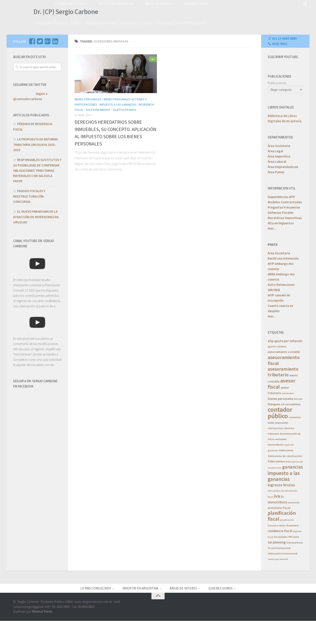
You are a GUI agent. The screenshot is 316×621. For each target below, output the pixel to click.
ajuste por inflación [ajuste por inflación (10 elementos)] (288, 340)
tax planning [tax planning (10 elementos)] (277, 542)
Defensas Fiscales (281, 212)
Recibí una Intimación (283, 258)
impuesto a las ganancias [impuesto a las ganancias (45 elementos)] (284, 475)
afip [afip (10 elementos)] (270, 340)
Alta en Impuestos (281, 222)
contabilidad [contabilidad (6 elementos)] (292, 403)
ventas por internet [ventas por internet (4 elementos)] (278, 558)
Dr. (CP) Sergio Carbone (64, 12)
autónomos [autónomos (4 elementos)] (288, 392)
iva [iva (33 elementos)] (277, 495)
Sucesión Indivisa (98, 109)
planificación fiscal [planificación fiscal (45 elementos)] (282, 515)
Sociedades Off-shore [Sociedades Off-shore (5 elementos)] (286, 536)
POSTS (272, 244)
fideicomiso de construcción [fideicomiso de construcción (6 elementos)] (285, 455)
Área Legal (275, 150)
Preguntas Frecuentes (284, 207)
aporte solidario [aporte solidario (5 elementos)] (277, 345)
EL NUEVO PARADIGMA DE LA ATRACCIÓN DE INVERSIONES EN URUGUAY (36, 216)
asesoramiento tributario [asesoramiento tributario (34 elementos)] (283, 371)
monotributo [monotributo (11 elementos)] (277, 501)
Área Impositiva (279, 156)
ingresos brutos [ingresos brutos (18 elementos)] (281, 484)
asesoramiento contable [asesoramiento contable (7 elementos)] (284, 351)
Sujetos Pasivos (124, 109)
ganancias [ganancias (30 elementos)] (292, 466)
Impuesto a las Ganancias (118, 104)
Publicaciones (277, 82)
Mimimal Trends (42, 612)
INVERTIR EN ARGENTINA (114, 3)
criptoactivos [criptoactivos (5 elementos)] (276, 427)
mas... (272, 228)
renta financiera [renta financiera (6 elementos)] (288, 524)
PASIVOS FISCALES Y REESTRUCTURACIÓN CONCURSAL (29, 195)
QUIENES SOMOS (193, 3)
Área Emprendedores (283, 166)
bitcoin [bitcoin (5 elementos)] (298, 398)
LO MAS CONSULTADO (70, 3)
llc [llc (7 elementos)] (282, 496)
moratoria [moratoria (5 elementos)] (294, 501)
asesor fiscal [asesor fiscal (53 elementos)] (281, 383)
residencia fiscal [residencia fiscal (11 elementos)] (280, 530)
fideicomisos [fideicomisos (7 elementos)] (276, 461)
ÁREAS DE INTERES (156, 3)
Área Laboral (277, 161)
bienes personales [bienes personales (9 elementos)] (280, 398)
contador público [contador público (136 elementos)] (280, 412)
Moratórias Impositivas (285, 217)
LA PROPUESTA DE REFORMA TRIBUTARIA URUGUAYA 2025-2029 (35, 143)
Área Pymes (276, 171)
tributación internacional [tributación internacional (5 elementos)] (282, 552)
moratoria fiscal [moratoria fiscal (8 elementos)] (279, 507)
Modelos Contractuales (285, 201)
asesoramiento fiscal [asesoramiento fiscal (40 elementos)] (284, 360)
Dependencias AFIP (281, 196)
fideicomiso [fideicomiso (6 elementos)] (286, 449)
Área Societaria (279, 145)
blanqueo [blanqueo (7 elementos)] (274, 403)
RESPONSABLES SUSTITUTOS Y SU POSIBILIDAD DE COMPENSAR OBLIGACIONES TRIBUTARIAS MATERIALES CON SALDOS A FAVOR (37, 169)
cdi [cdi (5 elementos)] (282, 403)
